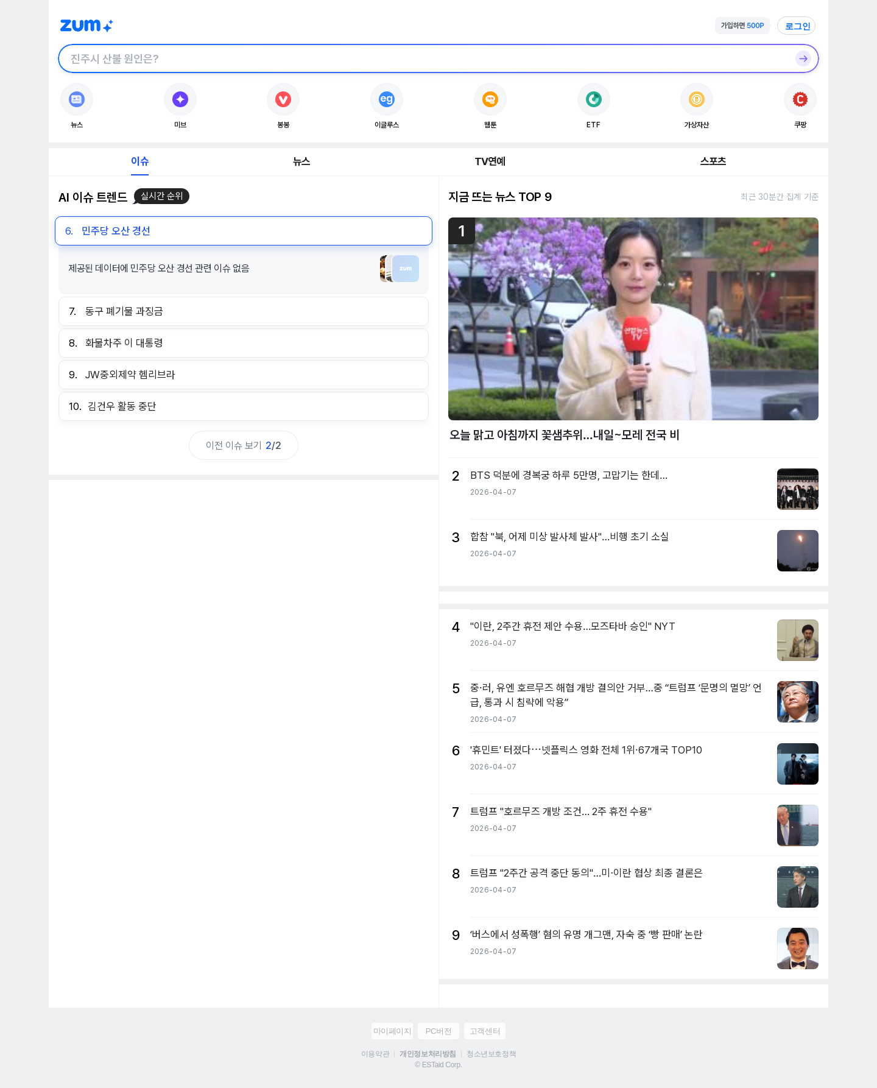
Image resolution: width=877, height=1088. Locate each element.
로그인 (798, 26)
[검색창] (423, 58)
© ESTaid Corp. (438, 1065)
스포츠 (713, 161)
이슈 (139, 161)
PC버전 (438, 1031)
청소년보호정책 (491, 1054)
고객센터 (485, 1031)
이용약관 (375, 1054)
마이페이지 (392, 1031)
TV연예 (489, 161)
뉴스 (301, 161)
